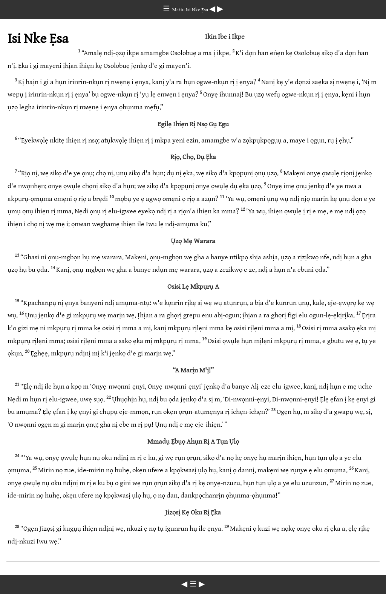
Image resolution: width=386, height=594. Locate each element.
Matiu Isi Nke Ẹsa (190, 10)
